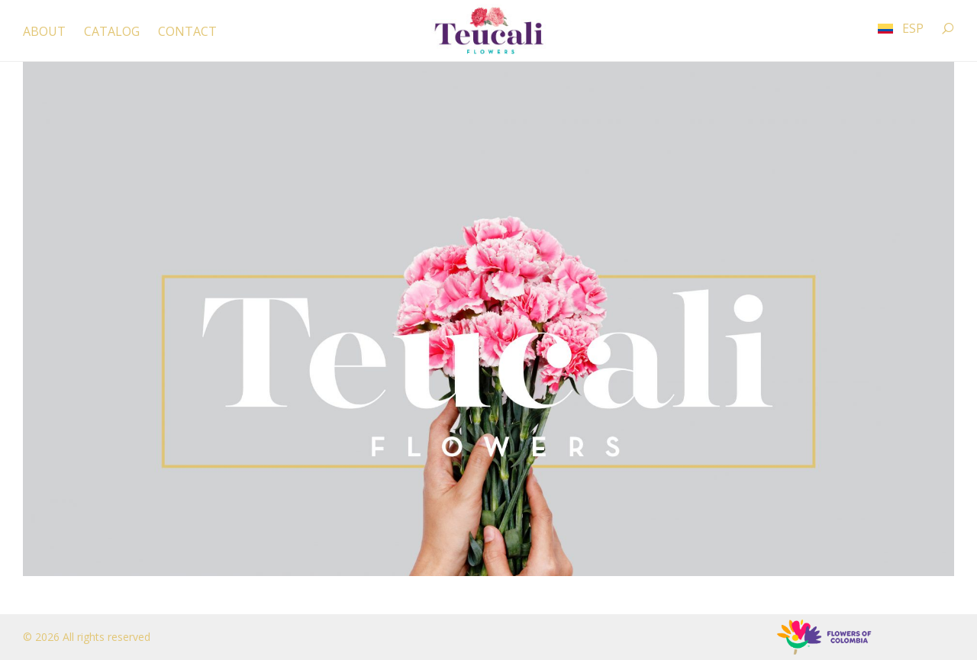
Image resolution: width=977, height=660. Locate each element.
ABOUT (44, 31)
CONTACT (187, 31)
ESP (913, 28)
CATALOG (112, 31)
